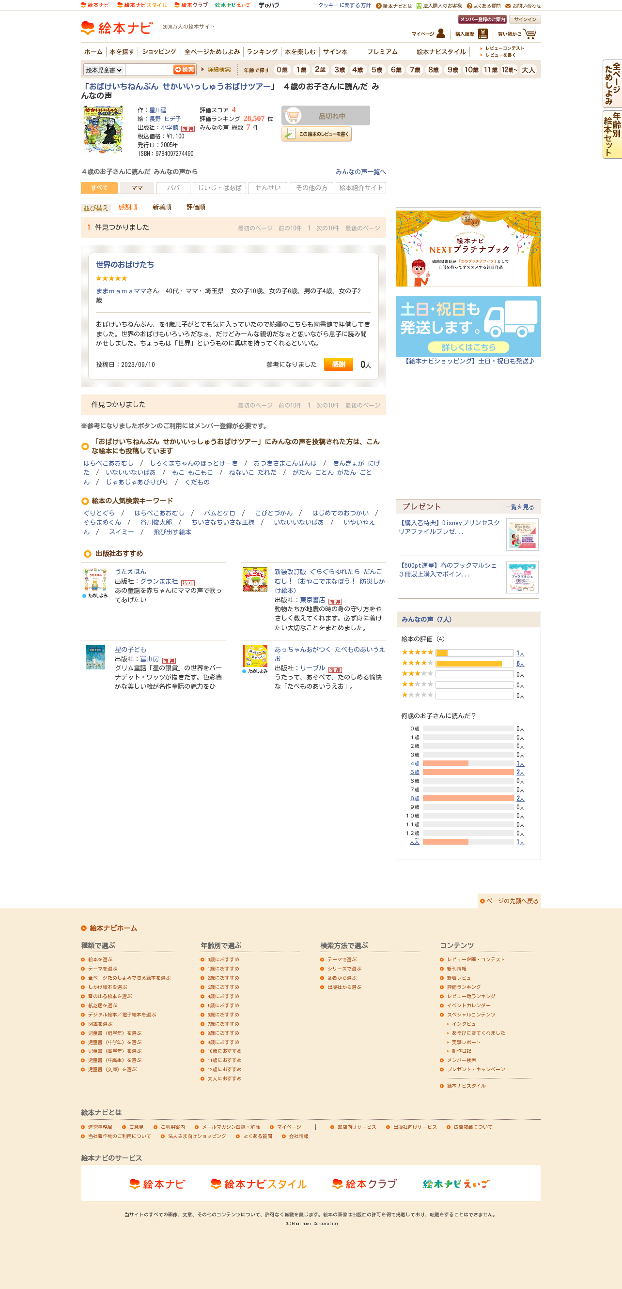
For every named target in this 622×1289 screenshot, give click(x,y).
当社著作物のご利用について (119, 1136)
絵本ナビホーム (113, 928)
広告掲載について (473, 1126)
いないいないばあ (131, 473)
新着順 (162, 207)
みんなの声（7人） (428, 619)
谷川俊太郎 (156, 522)
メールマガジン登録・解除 (231, 1126)
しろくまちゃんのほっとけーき (194, 463)
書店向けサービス (357, 1126)
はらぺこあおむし (108, 463)
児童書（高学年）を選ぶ (114, 1050)
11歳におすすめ (225, 1060)
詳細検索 (219, 69)
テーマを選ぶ (102, 968)
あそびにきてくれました (478, 1033)
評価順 (196, 207)
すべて (99, 188)
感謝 (338, 364)
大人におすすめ (225, 1078)
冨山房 (149, 658)
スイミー (121, 532)
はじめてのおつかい (340, 513)
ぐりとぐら (99, 513)
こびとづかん (274, 513)
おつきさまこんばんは (285, 463)
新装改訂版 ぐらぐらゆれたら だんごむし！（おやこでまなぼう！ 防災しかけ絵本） (330, 580)
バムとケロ (219, 513)
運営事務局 (100, 1126)
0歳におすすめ (223, 959)
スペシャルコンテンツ (471, 1014)
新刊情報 (456, 968)
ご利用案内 (173, 1126)
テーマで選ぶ (342, 959)
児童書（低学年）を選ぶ (114, 1033)
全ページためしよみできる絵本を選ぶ (129, 977)
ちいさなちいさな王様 (222, 522)
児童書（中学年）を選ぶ (114, 1042)
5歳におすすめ (223, 1005)
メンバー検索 (461, 1060)
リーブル (312, 668)
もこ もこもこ (192, 473)
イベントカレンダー (469, 1005)
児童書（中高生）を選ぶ (114, 1060)
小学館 (169, 127)
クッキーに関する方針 (344, 5)
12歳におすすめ (225, 1069)
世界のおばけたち (125, 265)
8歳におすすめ (223, 1033)
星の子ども (130, 649)
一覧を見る (519, 507)
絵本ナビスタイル (466, 1085)
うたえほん (130, 571)
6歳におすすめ (223, 1014)
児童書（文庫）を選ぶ (112, 1069)
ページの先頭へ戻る (512, 901)
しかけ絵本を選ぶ (107, 987)
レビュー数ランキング (471, 996)
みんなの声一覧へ (361, 171)
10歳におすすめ (225, 1050)
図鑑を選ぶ (100, 1023)
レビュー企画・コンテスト (476, 959)
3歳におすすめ (223, 987)
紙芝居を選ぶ (102, 1005)
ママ (137, 188)
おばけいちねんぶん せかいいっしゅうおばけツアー (180, 87)
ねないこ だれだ (253, 473)
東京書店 (312, 599)
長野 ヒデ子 (165, 118)
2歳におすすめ (223, 977)
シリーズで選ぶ (344, 968)
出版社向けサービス (415, 1126)
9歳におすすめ (223, 1042)
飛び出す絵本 (172, 532)
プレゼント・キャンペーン (476, 1069)
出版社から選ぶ (344, 987)
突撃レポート (466, 1042)
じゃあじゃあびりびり (137, 482)
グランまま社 (159, 581)
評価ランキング (464, 987)
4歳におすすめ (223, 996)
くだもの (197, 482)
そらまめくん (102, 522)
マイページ (289, 1126)
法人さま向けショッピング (197, 1136)
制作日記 (461, 1050)
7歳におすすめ (223, 1023)
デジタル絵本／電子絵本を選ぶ (122, 1014)
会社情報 (299, 1136)
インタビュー (466, 1023)
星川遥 (158, 110)
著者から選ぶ (342, 977)
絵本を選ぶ (100, 959)
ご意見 (136, 1126)
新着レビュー (461, 977)
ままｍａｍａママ (121, 291)
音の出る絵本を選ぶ (110, 996)
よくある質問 (257, 1136)
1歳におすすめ (223, 968)
